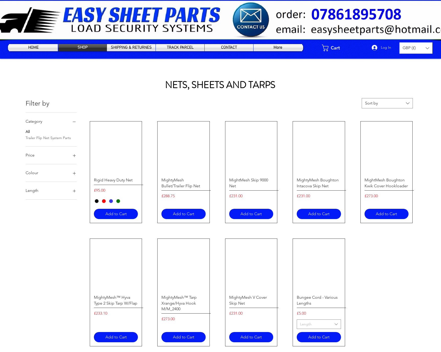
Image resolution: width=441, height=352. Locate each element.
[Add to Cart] (116, 214)
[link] (334, 48)
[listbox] (416, 48)
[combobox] (387, 103)
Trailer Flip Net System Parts (48, 137)
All (28, 131)
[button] (416, 48)
